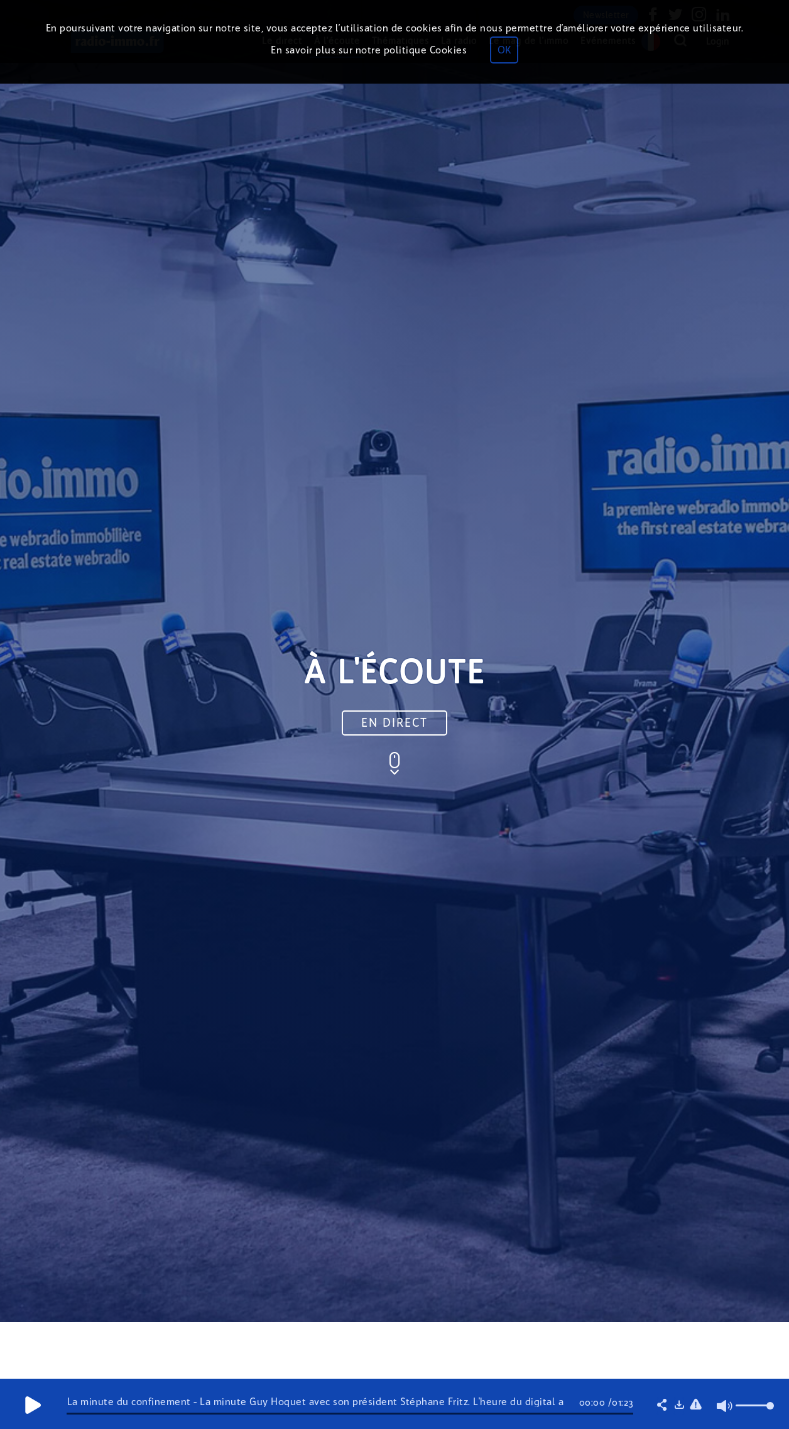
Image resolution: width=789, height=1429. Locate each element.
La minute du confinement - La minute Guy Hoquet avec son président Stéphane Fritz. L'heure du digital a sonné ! (315, 1407)
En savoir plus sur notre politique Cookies (369, 50)
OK (504, 50)
